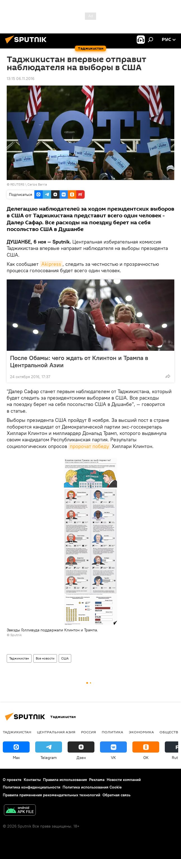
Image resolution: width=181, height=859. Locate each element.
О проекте (12, 779)
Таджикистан (19, 658)
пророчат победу (89, 446)
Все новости (45, 658)
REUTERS (17, 184)
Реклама (96, 779)
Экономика (141, 731)
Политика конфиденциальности (31, 787)
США (65, 658)
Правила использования (65, 779)
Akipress (51, 264)
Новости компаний (124, 779)
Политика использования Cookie (92, 787)
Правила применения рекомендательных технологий (51, 794)
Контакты (32, 779)
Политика (112, 731)
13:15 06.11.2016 (20, 78)
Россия (88, 731)
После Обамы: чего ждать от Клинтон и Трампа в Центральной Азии (79, 361)
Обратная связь (116, 794)
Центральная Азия (56, 731)
